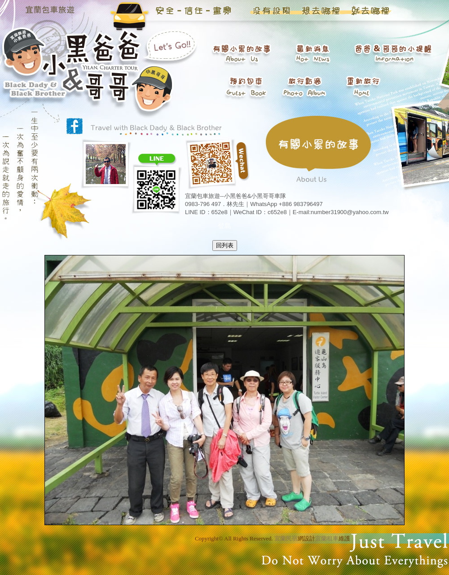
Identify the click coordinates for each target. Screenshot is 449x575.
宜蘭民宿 (286, 538)
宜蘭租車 (327, 538)
